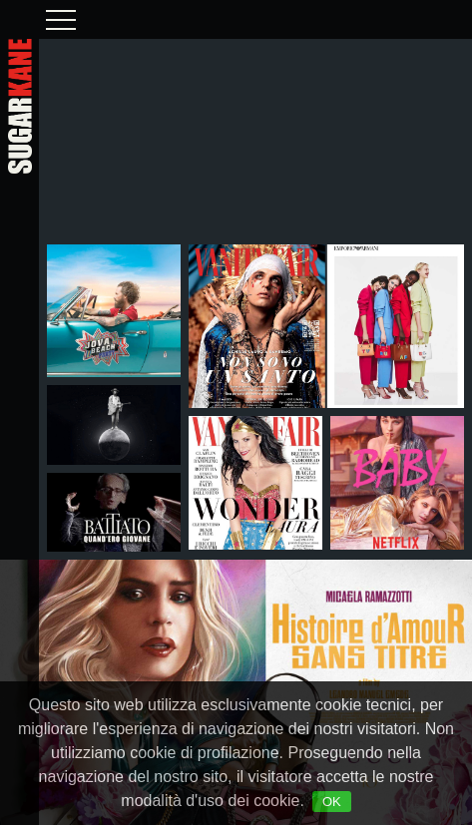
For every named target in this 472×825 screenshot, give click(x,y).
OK (331, 801)
